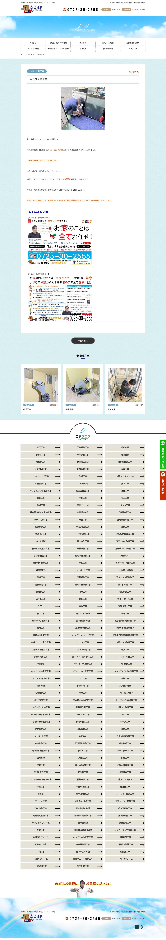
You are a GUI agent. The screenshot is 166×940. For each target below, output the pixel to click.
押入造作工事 (83, 542)
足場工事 (41, 506)
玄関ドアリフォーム (125, 477)
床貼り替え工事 (83, 723)
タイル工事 (83, 752)
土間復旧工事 (41, 868)
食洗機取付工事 (83, 846)
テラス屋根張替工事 (125, 738)
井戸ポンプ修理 (125, 781)
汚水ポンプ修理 (83, 614)
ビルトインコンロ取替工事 (125, 701)
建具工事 (83, 600)
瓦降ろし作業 (41, 846)
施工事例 (83, 43)
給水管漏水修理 (83, 810)
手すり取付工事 (83, 535)
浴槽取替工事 (125, 513)
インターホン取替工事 (83, 672)
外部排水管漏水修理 (83, 832)
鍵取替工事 (41, 593)
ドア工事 (83, 680)
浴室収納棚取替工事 (125, 535)
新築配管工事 (41, 527)
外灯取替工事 (125, 745)
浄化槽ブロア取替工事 (125, 549)
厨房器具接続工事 (41, 817)
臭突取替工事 (41, 745)
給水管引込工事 (125, 810)
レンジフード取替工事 (41, 716)
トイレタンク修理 (125, 694)
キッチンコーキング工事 (83, 636)
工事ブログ (133, 49)
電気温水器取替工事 (41, 752)
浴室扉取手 (41, 571)
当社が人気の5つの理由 (58, 43)
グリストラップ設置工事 (125, 832)
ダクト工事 (41, 455)
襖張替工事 (41, 462)
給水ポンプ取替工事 (41, 622)
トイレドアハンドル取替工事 (125, 672)
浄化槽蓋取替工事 (125, 520)
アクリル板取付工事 (41, 651)
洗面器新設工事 (83, 491)
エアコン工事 (83, 643)
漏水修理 (41, 687)
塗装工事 (41, 767)
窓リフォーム (83, 506)
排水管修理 (83, 825)
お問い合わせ (108, 49)
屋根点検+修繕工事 (83, 803)
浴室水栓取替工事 (125, 767)
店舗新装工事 (83, 469)
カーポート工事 (83, 571)
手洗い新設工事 (83, 527)
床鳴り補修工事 (41, 658)
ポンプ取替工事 (41, 701)
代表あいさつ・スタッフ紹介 (58, 49)
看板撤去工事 (41, 585)
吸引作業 (125, 448)
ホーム (23, 55)
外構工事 (125, 527)
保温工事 (125, 469)
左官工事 (83, 564)
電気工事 (41, 498)
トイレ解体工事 (125, 665)
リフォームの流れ (107, 43)
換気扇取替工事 (83, 709)
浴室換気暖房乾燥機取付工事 (125, 636)
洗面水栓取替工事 (83, 767)
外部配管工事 (125, 839)
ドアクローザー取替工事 (41, 781)
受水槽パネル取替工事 (83, 701)
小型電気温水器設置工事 (125, 622)
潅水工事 (83, 593)
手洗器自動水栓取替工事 (41, 513)
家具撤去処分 (83, 513)
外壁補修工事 (83, 578)
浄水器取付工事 (125, 817)
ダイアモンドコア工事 (125, 564)
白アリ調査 (41, 542)
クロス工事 (83, 759)
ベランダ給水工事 (125, 752)
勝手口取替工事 (125, 585)
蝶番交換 (125, 455)
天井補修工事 (83, 448)
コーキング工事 (83, 716)
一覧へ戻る (83, 341)
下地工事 (41, 854)
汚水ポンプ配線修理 (125, 578)
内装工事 (125, 759)
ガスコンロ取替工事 (41, 680)
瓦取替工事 (83, 774)
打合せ (41, 796)
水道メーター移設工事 (125, 803)
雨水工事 (83, 694)
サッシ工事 (125, 506)
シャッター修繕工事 (125, 796)
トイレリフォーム (125, 861)
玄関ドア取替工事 (125, 709)
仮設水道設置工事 (41, 636)
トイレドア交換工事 (41, 709)
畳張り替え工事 (125, 607)
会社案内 (83, 49)
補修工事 (125, 491)
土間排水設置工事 (125, 846)
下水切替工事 (41, 810)
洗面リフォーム (41, 861)
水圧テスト (125, 556)
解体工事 (41, 614)
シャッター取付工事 (125, 658)
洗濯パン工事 (41, 535)
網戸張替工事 (41, 730)
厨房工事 (125, 614)
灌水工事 (125, 484)
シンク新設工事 (41, 556)
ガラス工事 (41, 600)
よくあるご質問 (33, 49)
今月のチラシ (33, 43)
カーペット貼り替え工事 (83, 658)
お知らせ (83, 738)
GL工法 (41, 607)
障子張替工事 (83, 455)
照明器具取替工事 (83, 745)
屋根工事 (125, 680)
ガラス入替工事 (37, 71)
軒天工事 (28, 405)
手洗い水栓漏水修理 (125, 629)
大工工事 (113, 405)
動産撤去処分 (83, 462)
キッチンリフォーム (41, 825)
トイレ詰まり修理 (125, 571)
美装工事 (83, 498)
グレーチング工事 (41, 477)
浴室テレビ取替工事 (125, 542)
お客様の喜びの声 (132, 43)
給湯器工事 (125, 854)
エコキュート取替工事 (83, 861)
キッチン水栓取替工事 (41, 672)
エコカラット (83, 484)
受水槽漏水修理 (83, 622)
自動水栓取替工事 (41, 564)
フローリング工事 (125, 600)
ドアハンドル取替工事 (83, 665)
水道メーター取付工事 (41, 643)
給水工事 (41, 629)
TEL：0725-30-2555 (37, 211)
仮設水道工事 (125, 593)
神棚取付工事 (83, 781)
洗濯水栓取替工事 (83, 556)
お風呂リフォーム (41, 839)
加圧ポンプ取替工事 (125, 643)
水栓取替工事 (41, 484)
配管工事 (41, 832)
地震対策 (41, 665)
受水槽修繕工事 (125, 462)
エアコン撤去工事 (83, 651)
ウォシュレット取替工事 (41, 491)
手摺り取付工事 (41, 774)
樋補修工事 (125, 788)
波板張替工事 (83, 730)
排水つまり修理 (83, 854)
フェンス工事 (41, 803)
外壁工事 (83, 520)
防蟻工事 (83, 477)
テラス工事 (125, 723)
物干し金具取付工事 (41, 549)
